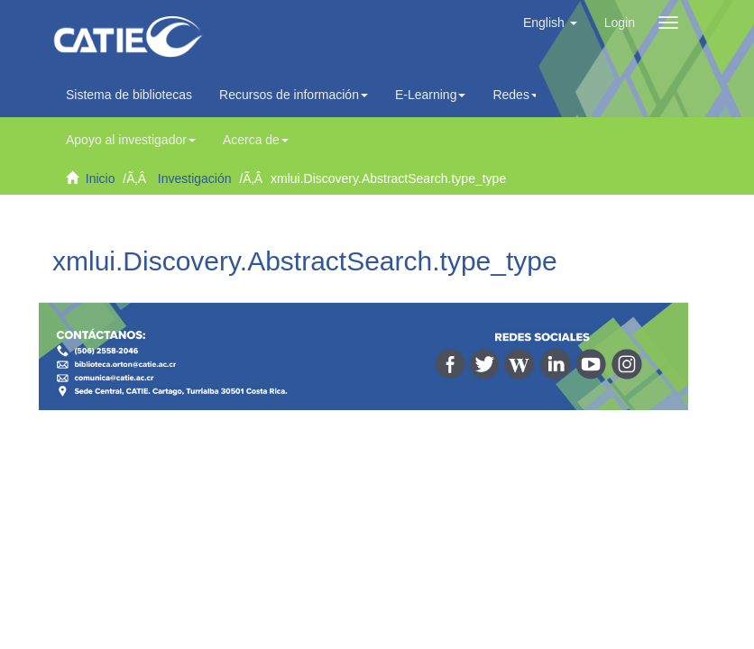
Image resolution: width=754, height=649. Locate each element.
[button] (550, 22)
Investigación (195, 178)
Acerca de (256, 140)
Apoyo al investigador (131, 140)
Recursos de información (293, 94)
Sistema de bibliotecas (129, 94)
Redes (515, 94)
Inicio (100, 178)
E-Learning (430, 94)
